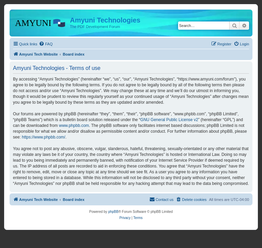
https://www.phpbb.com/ (43, 137)
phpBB (113, 212)
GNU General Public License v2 (169, 119)
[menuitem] (46, 44)
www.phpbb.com (74, 125)
